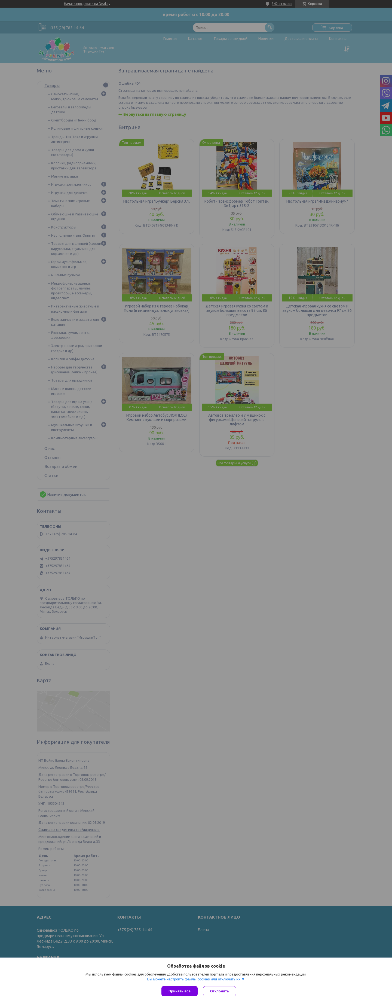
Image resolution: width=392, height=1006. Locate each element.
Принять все (180, 991)
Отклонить (219, 991)
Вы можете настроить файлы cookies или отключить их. (194, 979)
